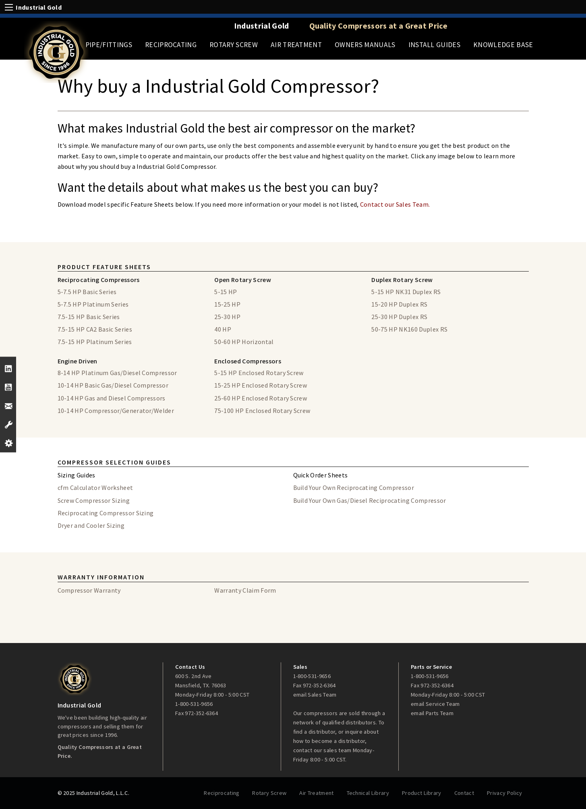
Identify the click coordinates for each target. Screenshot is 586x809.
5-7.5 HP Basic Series (87, 292)
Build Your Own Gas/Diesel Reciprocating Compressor (369, 500)
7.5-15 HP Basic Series (89, 317)
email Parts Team (432, 713)
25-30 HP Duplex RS (399, 317)
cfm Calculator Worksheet (95, 487)
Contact (464, 793)
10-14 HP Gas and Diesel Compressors (112, 398)
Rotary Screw (233, 44)
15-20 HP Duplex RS (399, 304)
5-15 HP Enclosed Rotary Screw (258, 373)
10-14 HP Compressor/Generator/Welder (116, 411)
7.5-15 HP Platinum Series (95, 342)
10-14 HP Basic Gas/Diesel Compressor (113, 385)
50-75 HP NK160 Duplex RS (409, 329)
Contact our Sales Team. (394, 204)
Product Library (421, 793)
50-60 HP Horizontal (243, 342)
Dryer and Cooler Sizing (91, 525)
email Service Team (435, 703)
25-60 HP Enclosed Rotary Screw (260, 398)
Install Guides (434, 44)
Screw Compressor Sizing (94, 500)
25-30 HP (227, 317)
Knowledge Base (503, 44)
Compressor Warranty (89, 590)
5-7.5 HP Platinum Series (93, 304)
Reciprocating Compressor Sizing (106, 513)
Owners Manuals (365, 44)
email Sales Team (315, 694)
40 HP (222, 329)
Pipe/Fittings (108, 44)
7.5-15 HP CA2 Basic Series (95, 329)
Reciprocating (171, 44)
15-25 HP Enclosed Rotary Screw (260, 385)
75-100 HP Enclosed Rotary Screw (262, 411)
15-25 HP (227, 304)
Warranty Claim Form (245, 590)
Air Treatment (296, 44)
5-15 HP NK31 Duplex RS (406, 292)
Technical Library (368, 793)
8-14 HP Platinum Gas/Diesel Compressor (117, 373)
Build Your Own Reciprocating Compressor (353, 487)
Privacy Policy (504, 793)
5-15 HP (225, 292)
